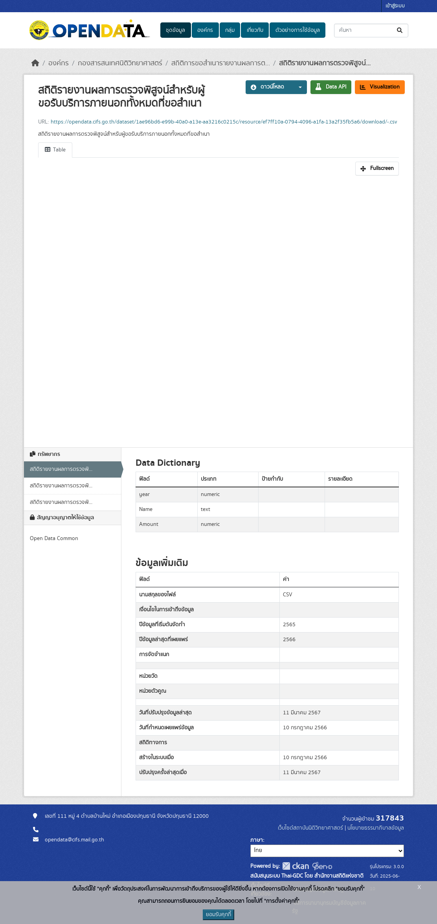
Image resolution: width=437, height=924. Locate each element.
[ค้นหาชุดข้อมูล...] (371, 30)
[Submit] (400, 30)
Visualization (380, 87)
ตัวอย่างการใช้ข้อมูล (297, 30)
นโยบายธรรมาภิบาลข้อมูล (375, 828)
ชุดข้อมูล (175, 30)
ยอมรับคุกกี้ (218, 914)
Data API (331, 87)
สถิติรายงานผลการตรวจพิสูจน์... (325, 63)
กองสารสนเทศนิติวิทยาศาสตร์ (120, 63)
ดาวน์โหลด (267, 87)
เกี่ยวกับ (255, 30)
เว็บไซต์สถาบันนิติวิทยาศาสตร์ (310, 828)
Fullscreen (377, 168)
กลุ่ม (230, 30)
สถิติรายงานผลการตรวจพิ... (61, 469)
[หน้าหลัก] (35, 63)
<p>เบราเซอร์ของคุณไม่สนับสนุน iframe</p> (218, 307)
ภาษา (256, 840)
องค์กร (205, 30)
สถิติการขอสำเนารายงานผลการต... (220, 63)
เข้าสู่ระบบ (395, 6)
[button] (298, 87)
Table (55, 150)
